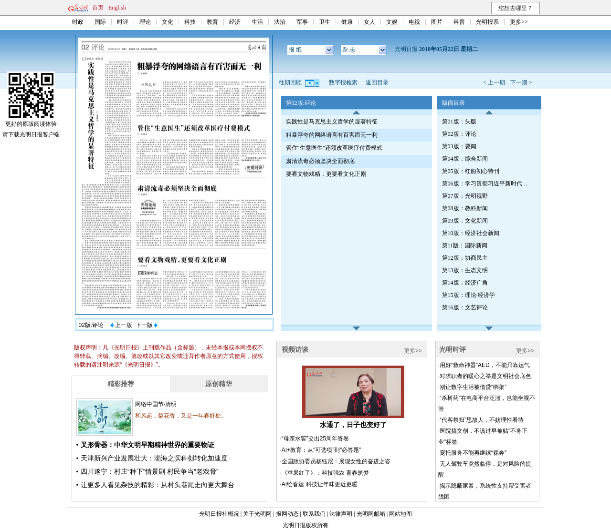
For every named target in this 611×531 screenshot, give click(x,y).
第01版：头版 (459, 121)
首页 (98, 7)
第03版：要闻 (459, 146)
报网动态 (287, 514)
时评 (122, 22)
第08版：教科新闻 (465, 208)
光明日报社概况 (219, 514)
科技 (190, 22)
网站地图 (400, 514)
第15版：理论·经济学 (468, 295)
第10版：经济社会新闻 (470, 233)
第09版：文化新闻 (465, 220)
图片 (436, 22)
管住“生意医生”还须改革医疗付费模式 (334, 147)
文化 (167, 22)
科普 (459, 22)
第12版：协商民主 (465, 258)
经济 (235, 22)
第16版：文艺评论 (465, 307)
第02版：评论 (459, 134)
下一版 (147, 325)
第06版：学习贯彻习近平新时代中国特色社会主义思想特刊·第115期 (487, 183)
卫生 (324, 22)
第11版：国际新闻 (465, 245)
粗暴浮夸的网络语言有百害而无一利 (332, 135)
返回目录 (377, 82)
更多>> (519, 22)
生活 (257, 22)
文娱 (392, 22)
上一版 (121, 325)
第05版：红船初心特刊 (470, 171)
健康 (347, 22)
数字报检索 (343, 82)
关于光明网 (257, 514)
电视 (414, 22)
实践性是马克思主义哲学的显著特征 (332, 121)
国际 (100, 22)
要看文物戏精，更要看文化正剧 (326, 174)
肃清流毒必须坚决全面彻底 (320, 161)
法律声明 (340, 514)
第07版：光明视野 (465, 196)
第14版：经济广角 (465, 282)
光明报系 (487, 22)
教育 (212, 22)
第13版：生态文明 (465, 270)
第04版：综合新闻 (465, 158)
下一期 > (521, 82)
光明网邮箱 (371, 514)
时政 (78, 22)
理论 (145, 22)
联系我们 (314, 514)
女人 (369, 22)
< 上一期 (494, 82)
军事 (302, 22)
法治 (279, 22)
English (117, 7)
